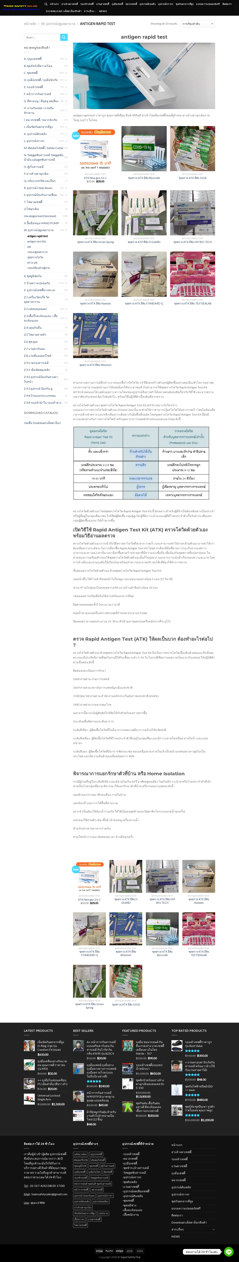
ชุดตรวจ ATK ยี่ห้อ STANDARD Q (144, 303)
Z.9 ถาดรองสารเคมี (36, 362)
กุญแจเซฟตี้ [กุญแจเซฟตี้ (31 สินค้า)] (96, 1154)
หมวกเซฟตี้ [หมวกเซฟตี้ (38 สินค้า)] (97, 1189)
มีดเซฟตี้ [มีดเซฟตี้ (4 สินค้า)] (108, 1171)
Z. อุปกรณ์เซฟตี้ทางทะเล (39, 290)
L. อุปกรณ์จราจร (34, 140)
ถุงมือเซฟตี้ (117, 4)
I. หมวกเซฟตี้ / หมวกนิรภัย (40, 119)
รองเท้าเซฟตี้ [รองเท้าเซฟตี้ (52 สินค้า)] (80, 1177)
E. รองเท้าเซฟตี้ (33, 87)
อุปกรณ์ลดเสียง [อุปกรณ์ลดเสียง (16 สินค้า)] (100, 1201)
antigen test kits (36, 241)
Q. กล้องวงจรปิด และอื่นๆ (40, 180)
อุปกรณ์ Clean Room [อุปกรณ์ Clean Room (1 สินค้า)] (84, 1195)
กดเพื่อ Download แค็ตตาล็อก (42, 422)
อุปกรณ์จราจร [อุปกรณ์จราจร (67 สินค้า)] (105, 1195)
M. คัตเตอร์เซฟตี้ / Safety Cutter (44, 148)
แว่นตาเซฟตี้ (102, 4)
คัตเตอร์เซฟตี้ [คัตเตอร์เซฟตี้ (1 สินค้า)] (98, 1160)
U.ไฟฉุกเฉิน (31, 209)
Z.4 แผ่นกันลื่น (33, 327)
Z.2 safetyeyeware (35, 308)
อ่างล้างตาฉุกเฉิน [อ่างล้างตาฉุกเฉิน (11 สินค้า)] (83, 1207)
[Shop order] (197, 23)
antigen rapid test (37, 236)
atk (29, 246)
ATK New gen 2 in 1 (95, 178)
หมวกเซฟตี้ (131, 4)
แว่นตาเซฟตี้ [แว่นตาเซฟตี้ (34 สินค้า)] (94, 1219)
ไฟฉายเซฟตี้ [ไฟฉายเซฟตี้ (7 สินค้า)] (80, 1225)
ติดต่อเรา (227, 4)
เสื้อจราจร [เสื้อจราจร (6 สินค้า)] (79, 1219)
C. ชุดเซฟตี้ (31, 72)
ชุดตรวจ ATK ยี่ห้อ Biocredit (144, 178)
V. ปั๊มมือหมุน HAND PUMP (42, 223)
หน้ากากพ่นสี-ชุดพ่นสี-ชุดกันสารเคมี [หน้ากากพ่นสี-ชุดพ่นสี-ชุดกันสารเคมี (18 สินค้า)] (92, 1183)
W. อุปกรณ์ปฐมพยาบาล (58, 24)
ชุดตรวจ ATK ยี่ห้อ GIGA (193, 178)
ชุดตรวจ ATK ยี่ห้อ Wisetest (95, 364)
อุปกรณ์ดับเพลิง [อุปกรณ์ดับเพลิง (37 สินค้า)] (82, 1201)
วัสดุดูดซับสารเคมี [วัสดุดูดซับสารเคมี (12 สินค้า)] (99, 1177)
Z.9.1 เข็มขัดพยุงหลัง (37, 369)
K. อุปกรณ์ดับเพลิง (35, 134)
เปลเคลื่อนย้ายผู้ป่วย (38, 267)
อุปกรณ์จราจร (165, 4)
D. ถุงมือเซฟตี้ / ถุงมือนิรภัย (41, 80)
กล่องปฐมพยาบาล (37, 252)
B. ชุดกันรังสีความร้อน (38, 65)
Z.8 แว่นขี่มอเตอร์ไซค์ (37, 355)
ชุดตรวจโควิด (35, 257)
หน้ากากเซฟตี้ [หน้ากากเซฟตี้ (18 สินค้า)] (81, 1189)
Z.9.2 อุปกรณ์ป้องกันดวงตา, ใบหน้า (41, 379)
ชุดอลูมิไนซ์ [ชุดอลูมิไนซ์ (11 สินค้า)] (80, 1165)
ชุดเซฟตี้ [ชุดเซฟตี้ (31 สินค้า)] (93, 1165)
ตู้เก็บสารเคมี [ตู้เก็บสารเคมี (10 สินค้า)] (107, 1165)
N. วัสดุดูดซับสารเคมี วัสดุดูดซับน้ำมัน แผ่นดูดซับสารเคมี (43, 157)
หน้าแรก (54, 4)
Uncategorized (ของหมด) (40, 216)
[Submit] (64, 37)
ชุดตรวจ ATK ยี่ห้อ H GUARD (144, 242)
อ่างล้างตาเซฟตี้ (69, 4)
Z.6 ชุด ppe (31, 341)
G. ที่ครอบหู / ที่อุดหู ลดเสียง (41, 101)
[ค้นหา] (46, 4)
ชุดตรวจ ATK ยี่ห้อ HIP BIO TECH (192, 242)
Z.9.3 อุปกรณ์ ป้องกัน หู (38, 388)
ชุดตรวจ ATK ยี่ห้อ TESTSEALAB (192, 303)
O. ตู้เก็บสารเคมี (34, 166)
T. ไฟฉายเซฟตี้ (33, 202)
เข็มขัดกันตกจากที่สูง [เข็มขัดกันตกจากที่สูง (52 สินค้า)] (84, 1213)
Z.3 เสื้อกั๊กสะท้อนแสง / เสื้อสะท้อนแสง (41, 318)
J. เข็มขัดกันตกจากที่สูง (38, 126)
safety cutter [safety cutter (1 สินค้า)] (80, 1154)
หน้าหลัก (30, 24)
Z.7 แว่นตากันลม (34, 348)
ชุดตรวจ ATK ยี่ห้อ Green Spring (95, 242)
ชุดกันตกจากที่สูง (184, 4)
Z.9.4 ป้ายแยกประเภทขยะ (40, 395)
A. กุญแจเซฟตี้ (33, 58)
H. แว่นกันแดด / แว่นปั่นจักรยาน (39, 110)
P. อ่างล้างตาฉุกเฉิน (36, 173)
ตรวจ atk (32, 262)
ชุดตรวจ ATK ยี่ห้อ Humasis (95, 303)
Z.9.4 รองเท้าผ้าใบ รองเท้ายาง (42, 402)
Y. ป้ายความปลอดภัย (37, 283)
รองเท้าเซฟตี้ (87, 4)
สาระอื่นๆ (90, 11)
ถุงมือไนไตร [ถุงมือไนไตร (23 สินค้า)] (94, 1171)
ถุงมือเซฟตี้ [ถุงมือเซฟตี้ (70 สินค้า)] (79, 1171)
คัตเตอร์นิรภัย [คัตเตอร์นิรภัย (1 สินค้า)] (81, 1160)
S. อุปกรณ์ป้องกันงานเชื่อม (40, 194)
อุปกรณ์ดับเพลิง (148, 4)
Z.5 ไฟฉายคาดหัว (35, 334)
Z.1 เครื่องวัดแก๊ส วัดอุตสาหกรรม (36, 299)
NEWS (103, 11)
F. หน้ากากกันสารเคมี (37, 94)
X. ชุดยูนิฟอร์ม (33, 276)
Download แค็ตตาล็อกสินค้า (63, 11)
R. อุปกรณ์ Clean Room (38, 188)
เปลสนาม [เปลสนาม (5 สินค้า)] (103, 1213)
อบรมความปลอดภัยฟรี (208, 4)
